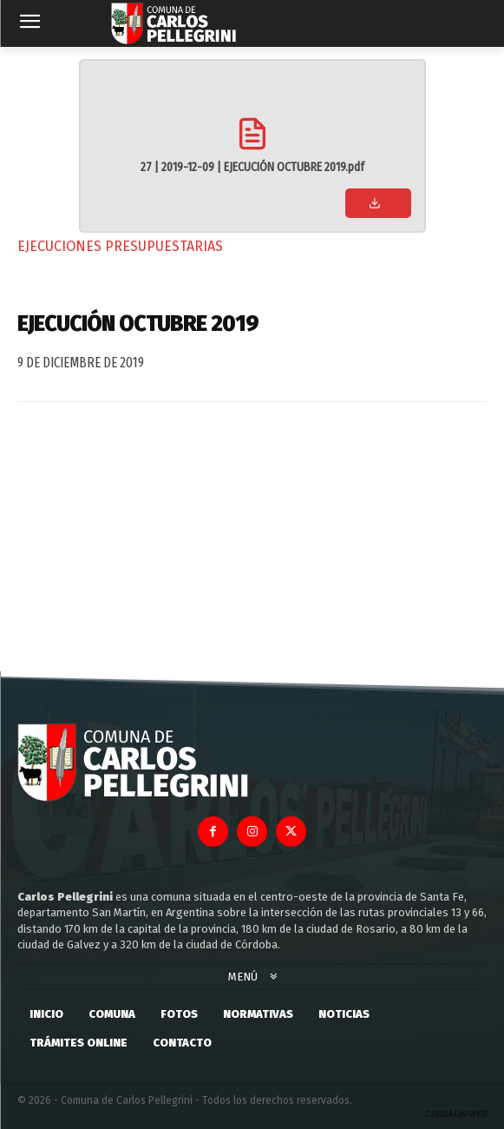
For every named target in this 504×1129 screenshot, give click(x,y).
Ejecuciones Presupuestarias (120, 246)
